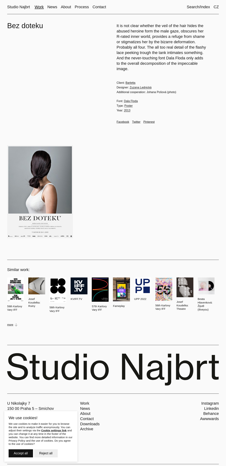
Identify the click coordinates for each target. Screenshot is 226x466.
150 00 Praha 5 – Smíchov (30, 408)
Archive (86, 429)
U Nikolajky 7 (18, 403)
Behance (211, 413)
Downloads (90, 424)
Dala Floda (131, 101)
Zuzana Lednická (140, 87)
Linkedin (211, 408)
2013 (127, 110)
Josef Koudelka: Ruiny (34, 302)
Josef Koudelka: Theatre (183, 305)
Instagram (210, 403)
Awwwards (209, 418)
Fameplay (119, 305)
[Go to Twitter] (136, 122)
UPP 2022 (140, 298)
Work (84, 403)
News (85, 408)
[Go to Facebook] (123, 122)
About (85, 413)
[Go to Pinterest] (149, 122)
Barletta (130, 82)
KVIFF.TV (76, 298)
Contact (87, 418)
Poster (128, 105)
